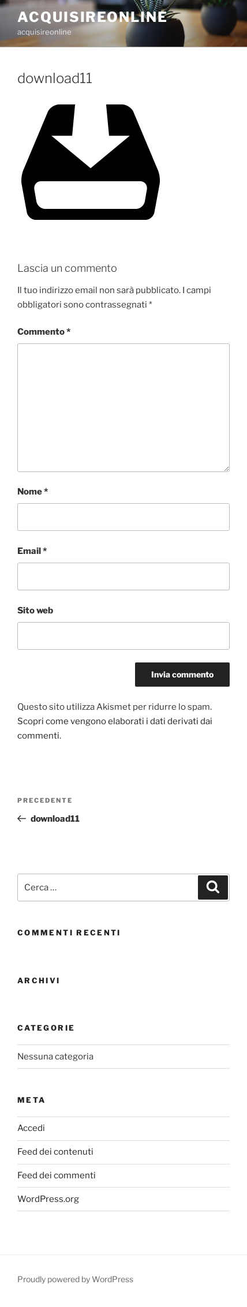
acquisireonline (92, 17)
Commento (43, 332)
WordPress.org (48, 1199)
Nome (32, 491)
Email (32, 551)
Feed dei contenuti (55, 1152)
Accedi (31, 1128)
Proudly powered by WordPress (75, 1279)
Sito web (35, 610)
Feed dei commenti (56, 1175)
